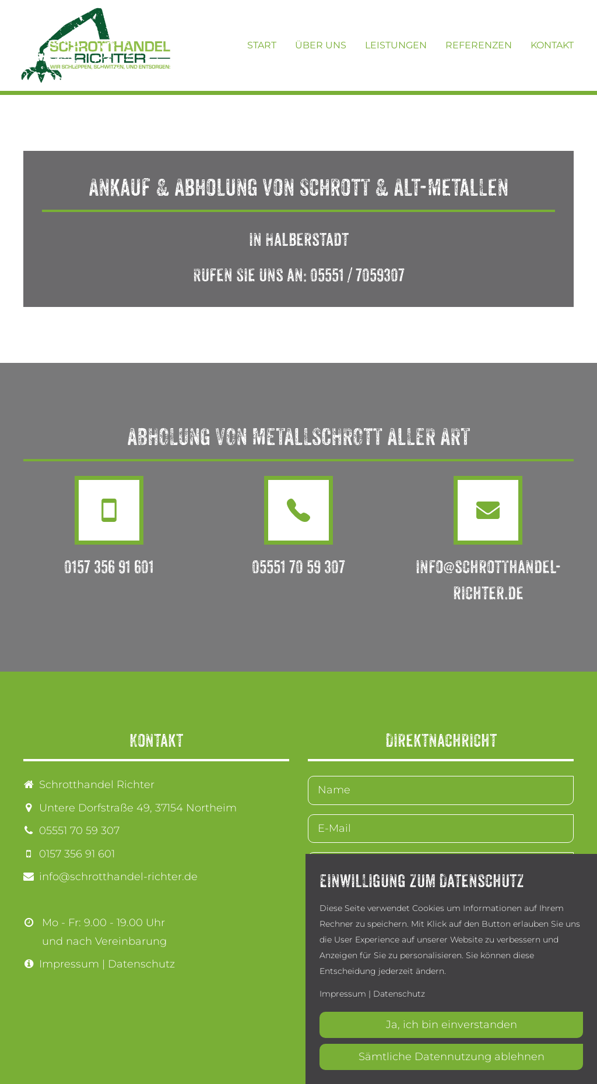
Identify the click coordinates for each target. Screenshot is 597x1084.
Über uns (320, 45)
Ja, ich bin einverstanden (451, 1024)
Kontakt (552, 45)
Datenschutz (141, 964)
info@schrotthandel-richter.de (118, 876)
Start (261, 45)
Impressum (69, 964)
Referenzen (478, 45)
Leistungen (396, 45)
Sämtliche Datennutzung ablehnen (452, 1056)
